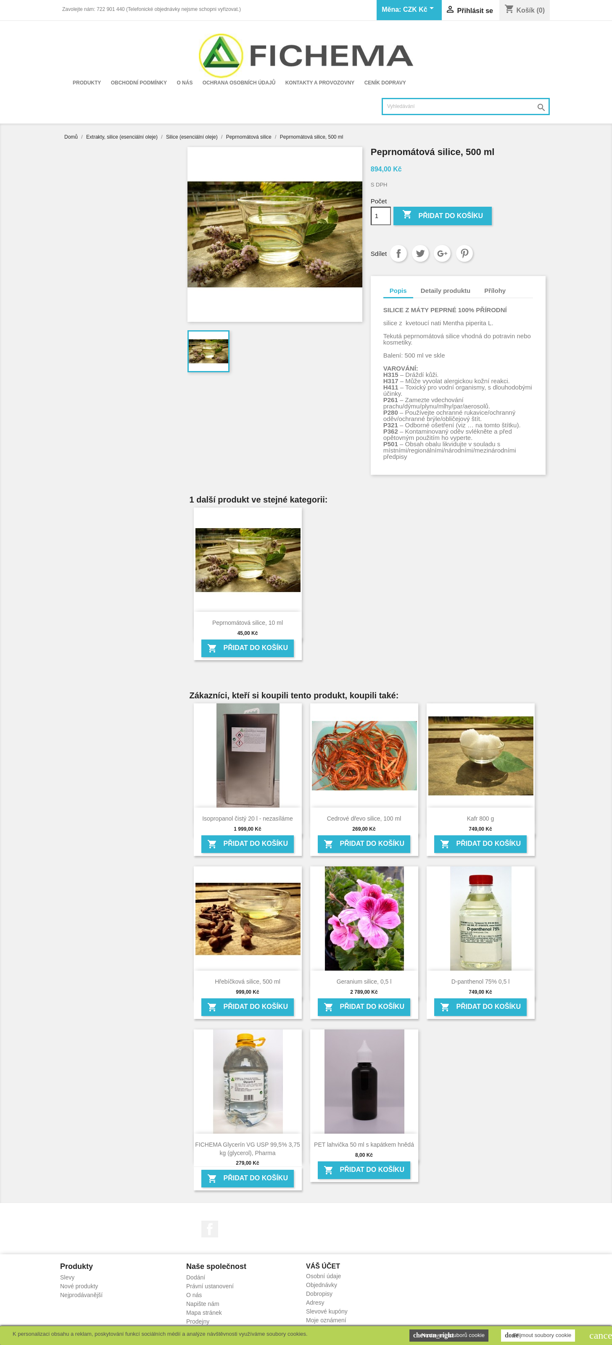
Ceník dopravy (385, 83)
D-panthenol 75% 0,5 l (480, 981)
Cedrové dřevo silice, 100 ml (364, 818)
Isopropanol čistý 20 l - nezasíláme (247, 818)
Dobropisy (319, 1293)
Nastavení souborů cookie (449, 1335)
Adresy (315, 1302)
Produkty (87, 83)
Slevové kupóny (327, 1311)
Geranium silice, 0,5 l (364, 981)
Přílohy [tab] (495, 290)
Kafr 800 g (480, 818)
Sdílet (398, 253)
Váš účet (323, 1266)
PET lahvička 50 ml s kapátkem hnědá (364, 1144)
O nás (185, 83)
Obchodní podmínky (139, 83)
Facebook (209, 1229)
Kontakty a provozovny (320, 83)
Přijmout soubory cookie (538, 1335)
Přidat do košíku (442, 215)
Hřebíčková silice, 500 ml (247, 981)
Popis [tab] (398, 290)
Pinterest (464, 253)
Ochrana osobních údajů (239, 83)
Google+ (442, 253)
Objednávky (321, 1285)
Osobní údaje (323, 1276)
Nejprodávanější (81, 1295)
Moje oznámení (326, 1320)
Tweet (420, 253)
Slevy (67, 1277)
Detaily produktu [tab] (445, 290)
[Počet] (381, 216)
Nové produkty (79, 1286)
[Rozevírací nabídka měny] (420, 10)
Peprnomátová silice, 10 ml (247, 622)
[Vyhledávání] (466, 106)
